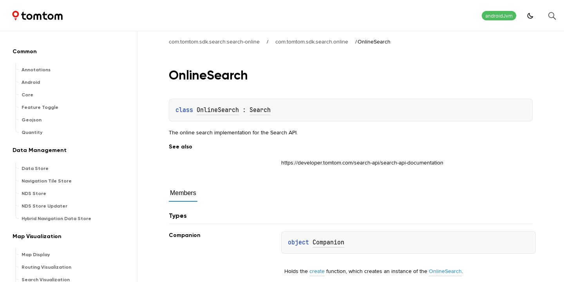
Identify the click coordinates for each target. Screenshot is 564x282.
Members (183, 193)
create (317, 271)
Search (260, 110)
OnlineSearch (218, 110)
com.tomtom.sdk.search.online (311, 41)
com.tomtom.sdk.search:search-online (214, 41)
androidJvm (499, 16)
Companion (328, 242)
